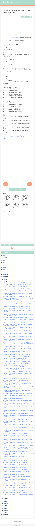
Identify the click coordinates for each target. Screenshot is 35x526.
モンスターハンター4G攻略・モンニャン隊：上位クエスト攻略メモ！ (17, 366)
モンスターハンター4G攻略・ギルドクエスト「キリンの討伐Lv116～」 (18, 286)
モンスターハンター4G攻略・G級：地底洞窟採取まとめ (14, 396)
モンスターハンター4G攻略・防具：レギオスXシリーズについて (16, 408)
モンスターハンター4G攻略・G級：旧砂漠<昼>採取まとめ (15, 472)
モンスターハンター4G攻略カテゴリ (17, 189)
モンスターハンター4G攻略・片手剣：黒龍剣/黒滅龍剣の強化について (17, 321)
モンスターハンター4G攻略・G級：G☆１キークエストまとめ (16, 471)
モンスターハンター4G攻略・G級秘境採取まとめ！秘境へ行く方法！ (17, 393)
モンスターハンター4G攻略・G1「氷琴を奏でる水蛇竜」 (15, 426)
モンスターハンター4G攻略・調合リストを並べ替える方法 (15, 378)
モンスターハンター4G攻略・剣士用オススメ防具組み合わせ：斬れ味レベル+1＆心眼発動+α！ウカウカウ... (18, 294)
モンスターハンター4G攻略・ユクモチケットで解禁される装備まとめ (17, 282)
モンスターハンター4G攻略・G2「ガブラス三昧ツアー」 (15, 388)
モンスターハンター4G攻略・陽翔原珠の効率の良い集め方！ (15, 317)
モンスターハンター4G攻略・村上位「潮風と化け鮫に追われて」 (16, 447)
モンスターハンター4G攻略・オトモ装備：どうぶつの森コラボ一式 (17, 419)
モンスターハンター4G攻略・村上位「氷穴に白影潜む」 (15, 467)
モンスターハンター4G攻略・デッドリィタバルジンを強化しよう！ (17, 469)
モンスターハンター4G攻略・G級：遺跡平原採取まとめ (14, 474)
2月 (4, 510)
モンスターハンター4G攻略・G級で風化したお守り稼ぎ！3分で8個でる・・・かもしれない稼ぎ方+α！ (17, 369)
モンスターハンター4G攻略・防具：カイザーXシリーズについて (16, 296)
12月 (5, 277)
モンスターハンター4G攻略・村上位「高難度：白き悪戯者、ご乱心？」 (18, 482)
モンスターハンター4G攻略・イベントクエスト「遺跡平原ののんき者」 (18, 319)
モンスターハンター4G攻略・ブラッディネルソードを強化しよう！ (17, 433)
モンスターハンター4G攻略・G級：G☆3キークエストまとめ (16, 435)
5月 (4, 505)
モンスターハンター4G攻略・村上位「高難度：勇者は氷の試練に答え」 (18, 494)
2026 (4, 255)
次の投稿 (5, 184)
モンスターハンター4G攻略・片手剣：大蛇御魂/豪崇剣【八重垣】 (17, 418)
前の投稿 (29, 184)
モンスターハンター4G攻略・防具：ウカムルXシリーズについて (16, 424)
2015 (4, 274)
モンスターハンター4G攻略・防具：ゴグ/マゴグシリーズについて (17, 312)
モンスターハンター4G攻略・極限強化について (13, 365)
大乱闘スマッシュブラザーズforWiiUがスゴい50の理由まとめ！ (16, 342)
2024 (4, 258)
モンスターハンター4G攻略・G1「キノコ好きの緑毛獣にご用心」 (17, 361)
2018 (4, 269)
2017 (4, 271)
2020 (4, 265)
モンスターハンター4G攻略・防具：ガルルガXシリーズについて (16, 371)
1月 (4, 512)
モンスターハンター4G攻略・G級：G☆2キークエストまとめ (16, 451)
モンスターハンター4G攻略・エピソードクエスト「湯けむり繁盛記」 (17, 284)
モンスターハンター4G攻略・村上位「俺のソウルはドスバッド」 (16, 485)
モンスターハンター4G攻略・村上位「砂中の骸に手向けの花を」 (16, 464)
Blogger (19, 521)
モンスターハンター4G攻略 (27, 16)
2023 (4, 260)
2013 (4, 514)
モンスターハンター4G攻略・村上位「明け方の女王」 (14, 489)
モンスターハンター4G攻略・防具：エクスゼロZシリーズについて (17, 346)
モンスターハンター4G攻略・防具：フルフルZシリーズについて (16, 354)
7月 (4, 501)
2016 (4, 272)
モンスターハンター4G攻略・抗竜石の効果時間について (15, 351)
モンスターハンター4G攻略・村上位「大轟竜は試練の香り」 (15, 496)
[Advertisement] (17, 27)
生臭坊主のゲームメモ (10, 2)
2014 (4, 276)
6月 (4, 503)
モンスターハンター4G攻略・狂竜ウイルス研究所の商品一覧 (15, 413)
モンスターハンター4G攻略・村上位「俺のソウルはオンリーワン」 (17, 462)
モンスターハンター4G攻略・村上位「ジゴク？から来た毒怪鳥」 (16, 483)
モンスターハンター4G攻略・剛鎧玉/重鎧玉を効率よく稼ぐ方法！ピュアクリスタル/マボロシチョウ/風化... (18, 391)
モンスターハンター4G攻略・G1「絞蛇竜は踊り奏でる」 (15, 358)
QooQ (19, 525)
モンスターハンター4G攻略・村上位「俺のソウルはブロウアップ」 (17, 492)
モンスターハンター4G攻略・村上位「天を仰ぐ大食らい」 (15, 490)
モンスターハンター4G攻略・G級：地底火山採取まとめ (14, 456)
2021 (4, 264)
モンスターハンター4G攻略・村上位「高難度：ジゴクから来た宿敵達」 (18, 445)
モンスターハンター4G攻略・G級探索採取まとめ (13, 398)
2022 (4, 262)
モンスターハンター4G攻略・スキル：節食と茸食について (15, 352)
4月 (4, 506)
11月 (5, 279)
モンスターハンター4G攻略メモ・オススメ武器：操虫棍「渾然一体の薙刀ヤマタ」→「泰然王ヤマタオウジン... (18, 384)
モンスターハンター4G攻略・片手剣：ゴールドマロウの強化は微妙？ (17, 331)
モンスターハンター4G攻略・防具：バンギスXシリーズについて (16, 308)
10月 (5, 281)
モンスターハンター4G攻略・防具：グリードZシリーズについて (16, 306)
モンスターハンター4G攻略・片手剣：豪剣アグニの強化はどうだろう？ (18, 330)
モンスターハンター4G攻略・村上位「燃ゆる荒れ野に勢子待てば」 (17, 487)
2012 (4, 516)
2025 (4, 257)
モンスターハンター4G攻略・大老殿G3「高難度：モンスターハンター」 (18, 322)
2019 (4, 267)
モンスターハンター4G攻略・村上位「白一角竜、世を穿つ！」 (16, 460)
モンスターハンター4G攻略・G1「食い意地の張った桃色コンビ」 (17, 359)
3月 (4, 508)
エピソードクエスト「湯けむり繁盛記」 (11, 37)
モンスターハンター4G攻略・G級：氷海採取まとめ (14, 395)
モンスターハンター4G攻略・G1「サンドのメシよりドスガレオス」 (17, 356)
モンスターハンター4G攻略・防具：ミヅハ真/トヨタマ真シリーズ (17, 363)
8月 (4, 499)
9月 (4, 498)
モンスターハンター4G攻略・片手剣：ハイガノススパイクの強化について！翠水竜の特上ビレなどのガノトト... (18, 299)
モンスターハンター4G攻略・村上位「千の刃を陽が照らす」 (15, 466)
